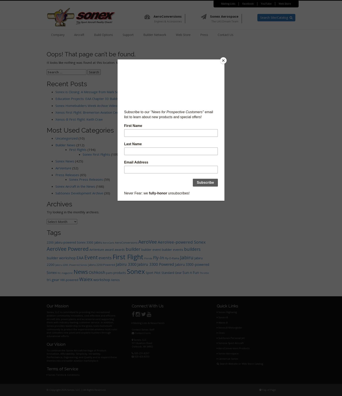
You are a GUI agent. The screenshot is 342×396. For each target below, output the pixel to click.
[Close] (223, 60)
